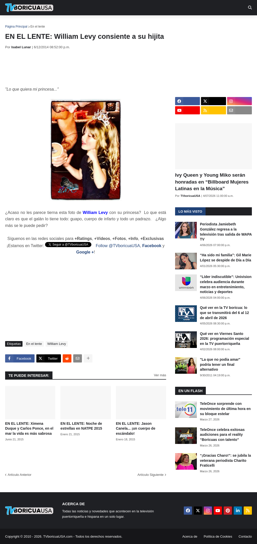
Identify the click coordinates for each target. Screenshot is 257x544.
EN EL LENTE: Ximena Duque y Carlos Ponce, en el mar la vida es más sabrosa (29, 428)
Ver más (160, 375)
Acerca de (189, 536)
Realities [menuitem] (87, 23)
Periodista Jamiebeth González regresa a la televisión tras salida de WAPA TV (226, 231)
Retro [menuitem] (192, 23)
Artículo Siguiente (150, 475)
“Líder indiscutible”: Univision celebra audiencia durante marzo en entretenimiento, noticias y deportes (225, 284)
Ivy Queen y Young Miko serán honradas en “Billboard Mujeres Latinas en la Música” (212, 181)
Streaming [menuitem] (137, 23)
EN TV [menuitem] (61, 23)
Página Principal (16, 26)
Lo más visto (190, 211)
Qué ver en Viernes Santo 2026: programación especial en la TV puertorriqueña (224, 339)
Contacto (245, 536)
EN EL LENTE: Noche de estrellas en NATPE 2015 (81, 426)
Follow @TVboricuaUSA (118, 246)
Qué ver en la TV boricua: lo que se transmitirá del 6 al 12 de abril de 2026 (224, 313)
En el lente (37, 26)
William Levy (56, 344)
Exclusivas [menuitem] (167, 23)
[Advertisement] (98, 67)
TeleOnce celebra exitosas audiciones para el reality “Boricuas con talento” (222, 435)
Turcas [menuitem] (111, 23)
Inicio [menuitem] (14, 23)
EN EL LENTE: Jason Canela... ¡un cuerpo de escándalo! (135, 428)
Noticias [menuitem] (36, 23)
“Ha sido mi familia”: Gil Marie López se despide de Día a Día (225, 257)
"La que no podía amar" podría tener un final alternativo (220, 364)
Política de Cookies (218, 536)
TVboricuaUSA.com (57, 536)
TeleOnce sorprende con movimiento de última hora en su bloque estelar (225, 409)
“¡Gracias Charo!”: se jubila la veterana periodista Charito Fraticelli (225, 460)
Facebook (152, 246)
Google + (85, 252)
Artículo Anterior (19, 475)
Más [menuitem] (211, 23)
